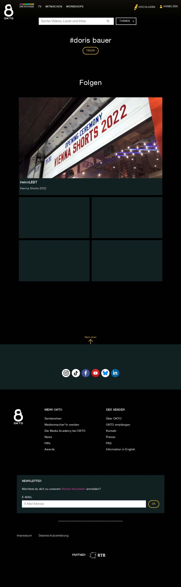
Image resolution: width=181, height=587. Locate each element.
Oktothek (26, 6)
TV (39, 6)
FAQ (109, 443)
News (48, 437)
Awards (49, 449)
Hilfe (47, 443)
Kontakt (111, 431)
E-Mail (27, 497)
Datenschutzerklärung (53, 535)
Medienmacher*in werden (61, 424)
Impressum (24, 535)
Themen (127, 21)
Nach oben (90, 340)
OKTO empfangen (118, 424)
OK (154, 504)
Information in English (120, 449)
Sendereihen (53, 418)
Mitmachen (54, 6)
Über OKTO (114, 418)
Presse (110, 437)
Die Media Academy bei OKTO (65, 431)
